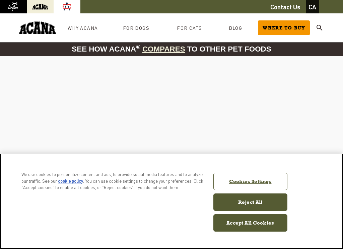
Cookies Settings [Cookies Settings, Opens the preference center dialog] (250, 181)
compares (163, 49)
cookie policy (70, 181)
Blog (236, 28)
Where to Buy (284, 27)
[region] (171, 201)
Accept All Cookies (250, 223)
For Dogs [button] (136, 28)
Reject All (250, 202)
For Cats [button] (189, 28)
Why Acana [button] (83, 28)
